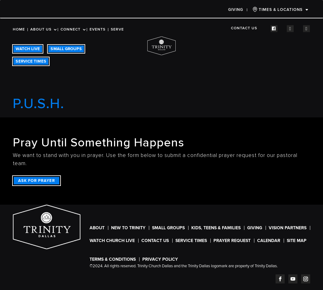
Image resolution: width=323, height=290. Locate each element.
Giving (235, 9)
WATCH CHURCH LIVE (112, 241)
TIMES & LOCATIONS (277, 9)
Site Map (296, 241)
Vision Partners (287, 228)
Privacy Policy (160, 259)
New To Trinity (128, 228)
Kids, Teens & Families (216, 228)
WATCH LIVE (28, 48)
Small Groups (168, 228)
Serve (117, 29)
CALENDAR (268, 241)
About (97, 228)
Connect (71, 29)
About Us (40, 29)
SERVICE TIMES (31, 61)
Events (97, 29)
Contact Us (244, 28)
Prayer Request (232, 241)
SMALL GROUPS (66, 48)
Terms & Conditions (113, 259)
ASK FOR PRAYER (36, 180)
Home (19, 29)
